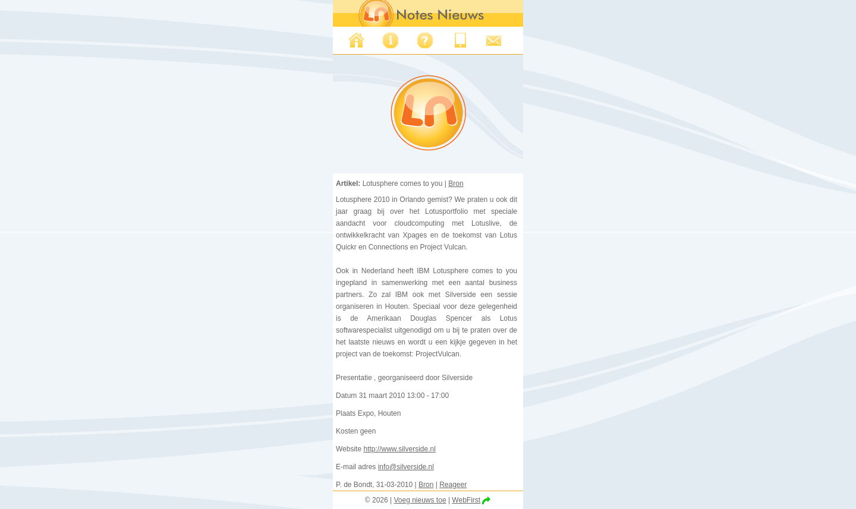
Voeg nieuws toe (420, 500)
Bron (455, 183)
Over (390, 40)
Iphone (459, 40)
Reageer (453, 484)
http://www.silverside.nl (399, 449)
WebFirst (466, 500)
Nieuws (356, 40)
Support (494, 40)
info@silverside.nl (406, 467)
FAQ (425, 40)
